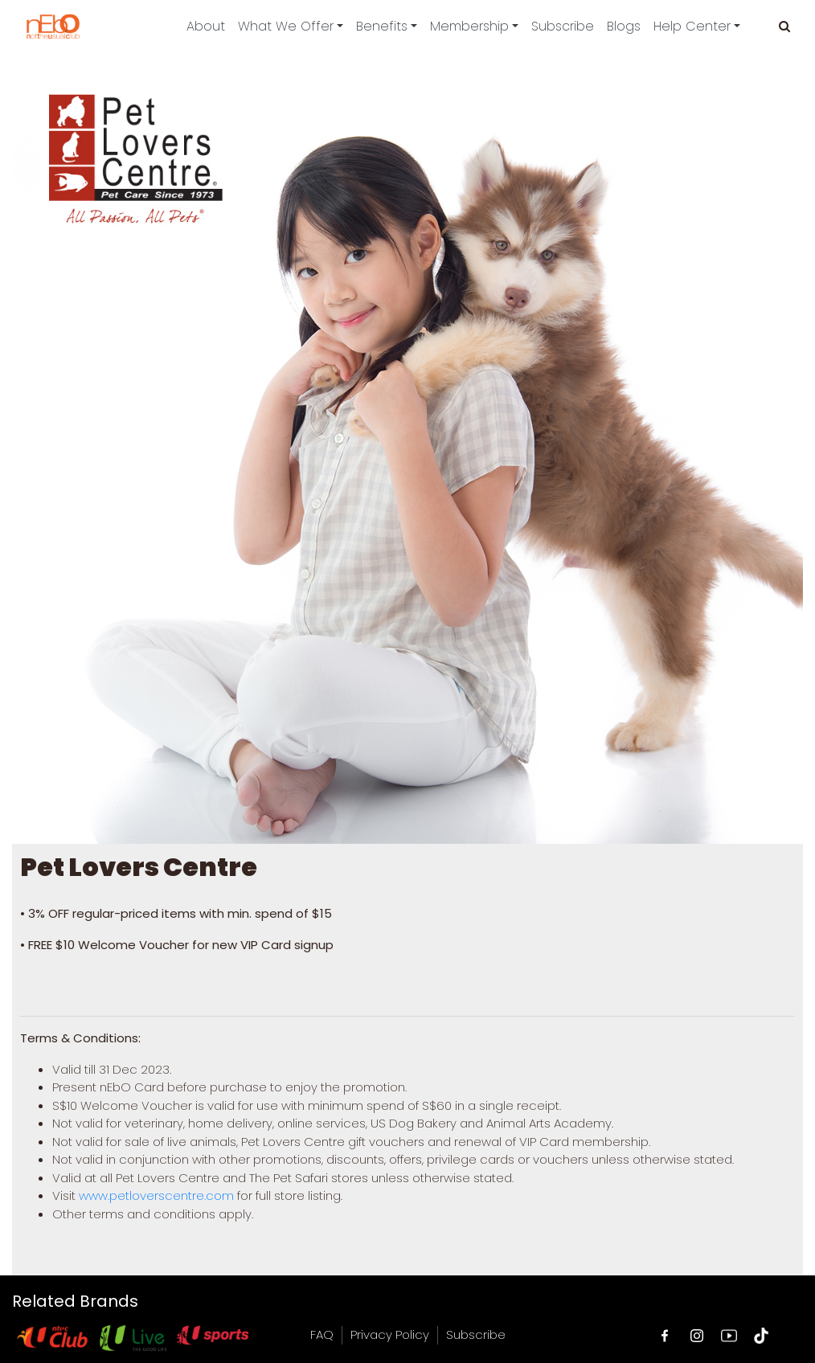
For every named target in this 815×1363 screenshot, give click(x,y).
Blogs (624, 26)
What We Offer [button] (286, 26)
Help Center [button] (692, 26)
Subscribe (562, 26)
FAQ (322, 1334)
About (205, 26)
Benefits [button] (382, 26)
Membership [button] (469, 26)
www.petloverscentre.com (156, 1195)
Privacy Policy (389, 1334)
